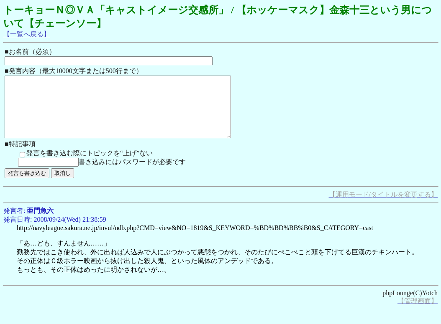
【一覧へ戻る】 (26, 34)
